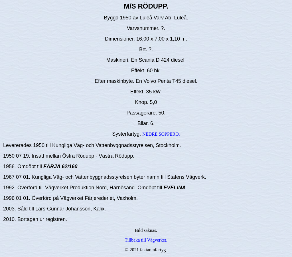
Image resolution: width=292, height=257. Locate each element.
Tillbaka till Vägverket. (146, 240)
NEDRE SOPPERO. (161, 134)
